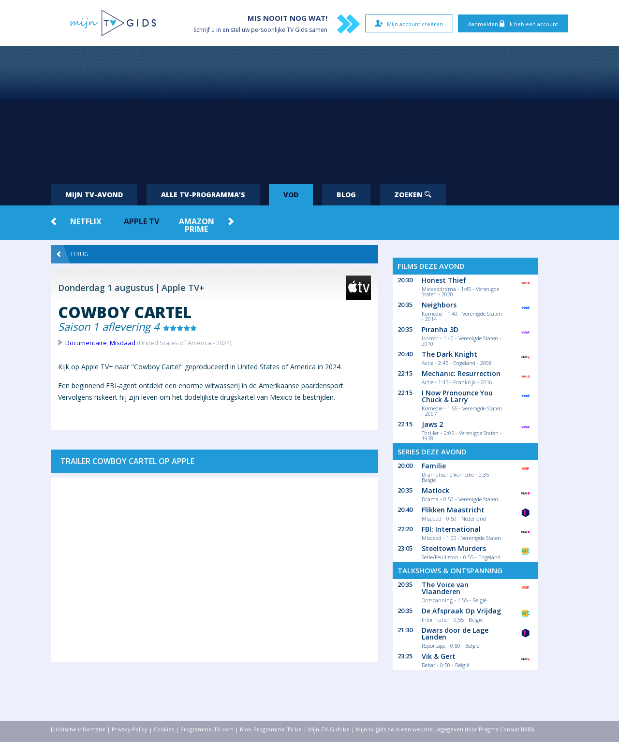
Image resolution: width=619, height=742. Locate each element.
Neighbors (439, 304)
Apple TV (141, 221)
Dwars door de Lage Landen (455, 633)
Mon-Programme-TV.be (271, 729)
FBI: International (451, 529)
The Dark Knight (449, 354)
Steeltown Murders (454, 548)
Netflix (86, 221)
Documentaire (86, 342)
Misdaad (122, 342)
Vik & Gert (439, 656)
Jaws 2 (432, 424)
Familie (434, 465)
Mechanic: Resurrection (461, 373)
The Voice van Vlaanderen (445, 588)
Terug (72, 254)
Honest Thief (444, 280)
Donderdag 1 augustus (106, 287)
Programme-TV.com (207, 729)
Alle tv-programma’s (203, 194)
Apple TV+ (183, 287)
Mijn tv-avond (94, 194)
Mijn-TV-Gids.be (329, 729)
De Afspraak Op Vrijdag (461, 610)
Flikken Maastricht (453, 509)
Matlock (435, 490)
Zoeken (412, 194)
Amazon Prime (196, 225)
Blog (346, 194)
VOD (290, 194)
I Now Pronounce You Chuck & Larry (457, 396)
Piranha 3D (440, 329)
